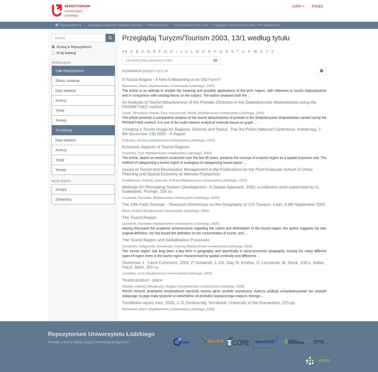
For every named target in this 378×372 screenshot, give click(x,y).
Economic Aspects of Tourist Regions (155, 147)
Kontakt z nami (59, 342)
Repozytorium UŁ (71, 25)
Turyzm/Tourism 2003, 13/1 (190, 25)
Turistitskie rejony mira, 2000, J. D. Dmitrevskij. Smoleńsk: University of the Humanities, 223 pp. (209, 302)
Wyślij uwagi (82, 342)
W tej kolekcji (64, 53)
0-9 (124, 51)
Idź (215, 60)
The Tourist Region (139, 217)
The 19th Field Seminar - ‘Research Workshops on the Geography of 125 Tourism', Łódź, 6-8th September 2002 (223, 204)
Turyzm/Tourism (157, 25)
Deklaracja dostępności (111, 342)
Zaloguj (61, 189)
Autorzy (61, 100)
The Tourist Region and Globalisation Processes (166, 240)
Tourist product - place (142, 280)
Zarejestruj (63, 199)
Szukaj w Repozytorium (72, 47)
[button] (298, 6)
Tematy (60, 120)
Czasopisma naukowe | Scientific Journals (115, 25)
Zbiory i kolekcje (67, 81)
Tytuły (59, 110)
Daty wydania (65, 91)
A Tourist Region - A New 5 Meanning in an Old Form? (171, 79)
